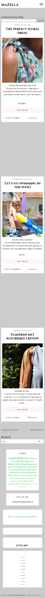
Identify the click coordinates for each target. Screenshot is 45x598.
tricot (13, 461)
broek (11, 470)
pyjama (21, 475)
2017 (23, 572)
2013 (23, 584)
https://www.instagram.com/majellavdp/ (22, 516)
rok (12, 467)
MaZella (9, 4)
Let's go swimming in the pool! (23, 185)
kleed (29, 461)
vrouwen (32, 458)
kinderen (22, 458)
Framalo (17, 269)
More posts (37, 430)
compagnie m (19, 467)
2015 (23, 578)
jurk (17, 417)
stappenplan (25, 472)
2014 (23, 581)
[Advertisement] (22, 151)
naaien (12, 458)
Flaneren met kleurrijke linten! (22, 337)
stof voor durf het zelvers (25, 481)
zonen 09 (17, 472)
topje (30, 464)
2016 (23, 575)
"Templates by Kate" (34, 595)
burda (17, 118)
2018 (23, 569)
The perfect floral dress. (22, 31)
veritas (34, 467)
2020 (23, 563)
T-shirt (34, 475)
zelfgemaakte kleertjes (17, 478)
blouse (10, 475)
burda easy (30, 484)
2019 (23, 566)
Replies (32, 118)
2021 (23, 560)
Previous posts (9, 430)
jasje (9, 467)
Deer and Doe (30, 478)
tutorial (33, 472)
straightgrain (23, 484)
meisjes (15, 470)
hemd (11, 472)
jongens (13, 481)
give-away (28, 467)
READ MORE (22, 110)
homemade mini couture (27, 470)
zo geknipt (28, 475)
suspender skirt (13, 484)
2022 (23, 557)
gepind (15, 397)
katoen (23, 461)
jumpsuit (16, 475)
